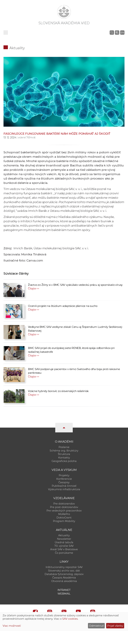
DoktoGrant (64, 517)
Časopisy (64, 482)
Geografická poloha (64, 461)
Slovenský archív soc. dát (64, 570)
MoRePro (64, 514)
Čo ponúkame (64, 552)
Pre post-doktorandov (64, 507)
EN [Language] (122, 32)
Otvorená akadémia (64, 581)
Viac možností (12, 625)
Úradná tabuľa (64, 542)
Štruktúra (64, 454)
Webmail (64, 593)
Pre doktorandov (64, 503)
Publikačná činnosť (64, 485)
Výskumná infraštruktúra (64, 489)
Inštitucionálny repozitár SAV (64, 567)
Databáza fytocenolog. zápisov (64, 574)
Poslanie (64, 447)
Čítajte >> (33, 288)
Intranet (64, 590)
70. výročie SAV (64, 545)
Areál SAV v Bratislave (64, 549)
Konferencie (64, 478)
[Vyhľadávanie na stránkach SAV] (112, 32)
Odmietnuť (96, 625)
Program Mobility (64, 521)
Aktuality (17, 48)
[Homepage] (64, 12)
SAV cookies (70, 618)
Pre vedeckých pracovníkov (64, 510)
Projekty (64, 475)
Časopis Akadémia (64, 577)
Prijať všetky (115, 625)
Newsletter (64, 538)
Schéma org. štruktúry (64, 450)
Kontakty (64, 457)
